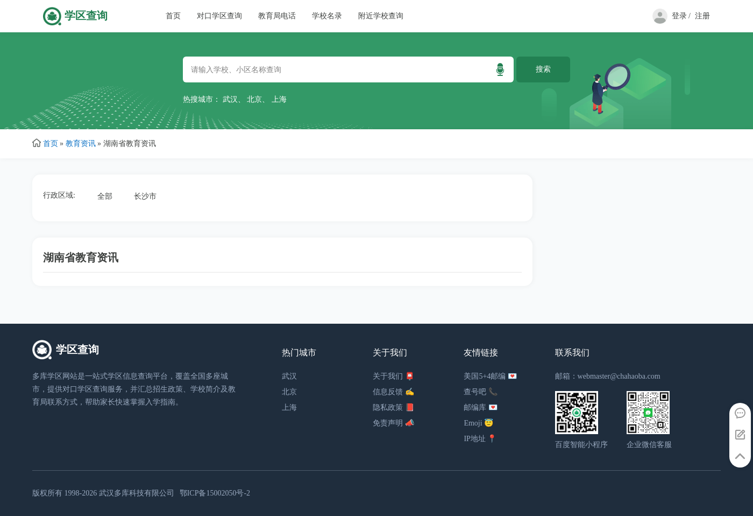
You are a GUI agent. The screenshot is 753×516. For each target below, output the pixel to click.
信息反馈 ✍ (393, 392)
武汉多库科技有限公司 (136, 493)
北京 (254, 99)
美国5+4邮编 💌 (490, 376)
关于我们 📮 (393, 376)
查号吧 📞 (481, 392)
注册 (702, 16)
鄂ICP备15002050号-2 (215, 493)
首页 (173, 16)
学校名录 (327, 16)
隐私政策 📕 (393, 407)
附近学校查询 (380, 16)
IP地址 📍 (480, 439)
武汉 (230, 99)
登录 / (681, 16)
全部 (104, 196)
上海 (279, 99)
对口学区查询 (219, 16)
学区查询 (86, 16)
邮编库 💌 (481, 407)
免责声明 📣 (393, 423)
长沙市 (145, 196)
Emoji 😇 (478, 423)
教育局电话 (277, 16)
